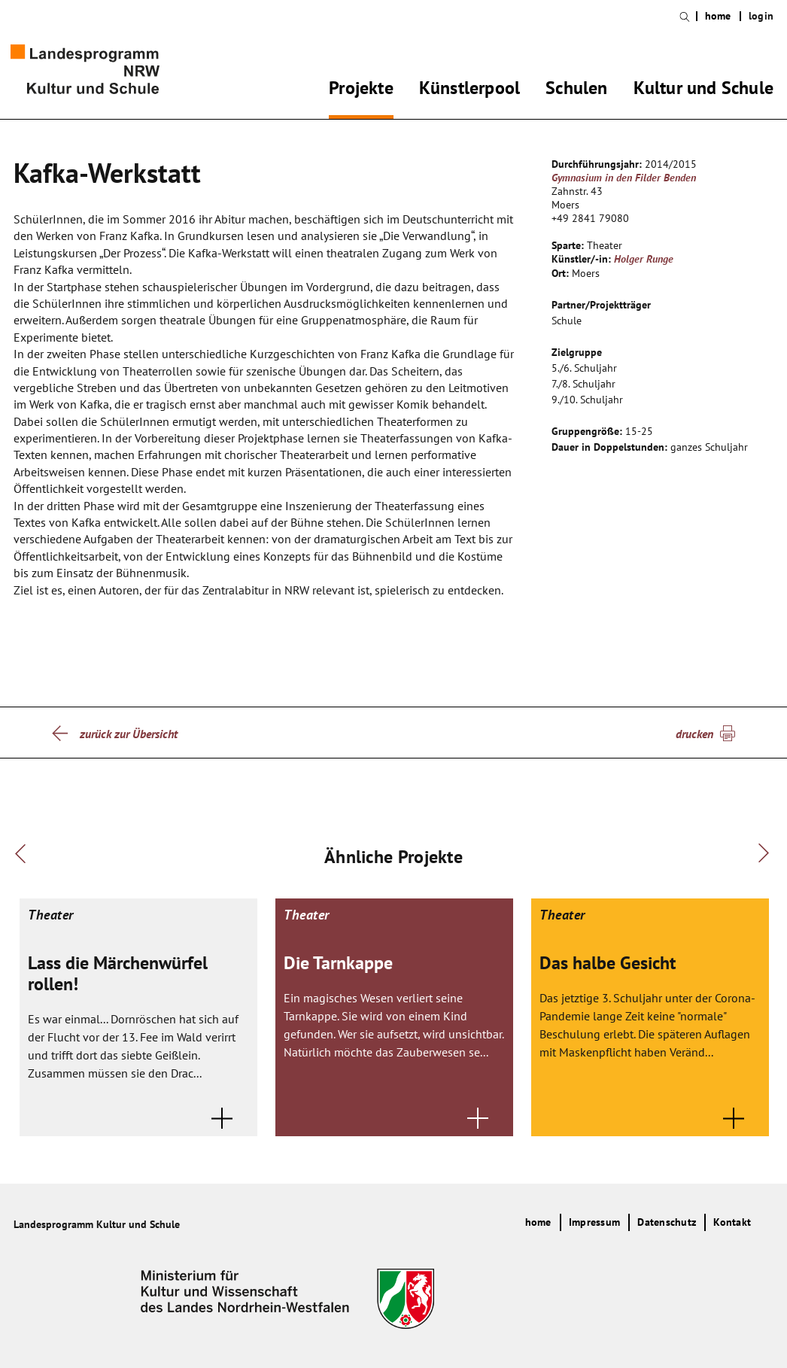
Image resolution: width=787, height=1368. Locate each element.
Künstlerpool (469, 90)
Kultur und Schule (703, 90)
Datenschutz (666, 1222)
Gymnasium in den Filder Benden (624, 177)
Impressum (594, 1222)
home (718, 16)
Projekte (361, 90)
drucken (694, 733)
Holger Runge (643, 259)
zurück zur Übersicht (129, 733)
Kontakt (732, 1222)
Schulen (576, 90)
